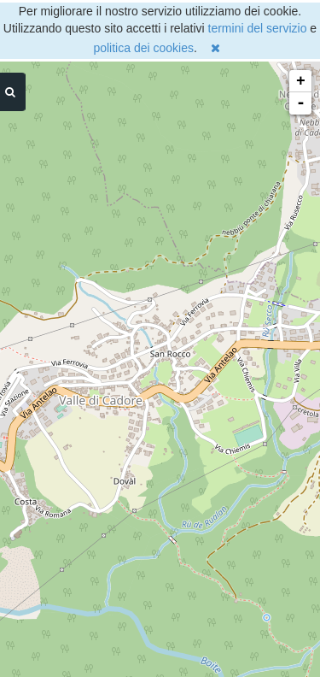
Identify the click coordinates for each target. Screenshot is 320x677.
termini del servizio (257, 28)
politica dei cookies (143, 48)
